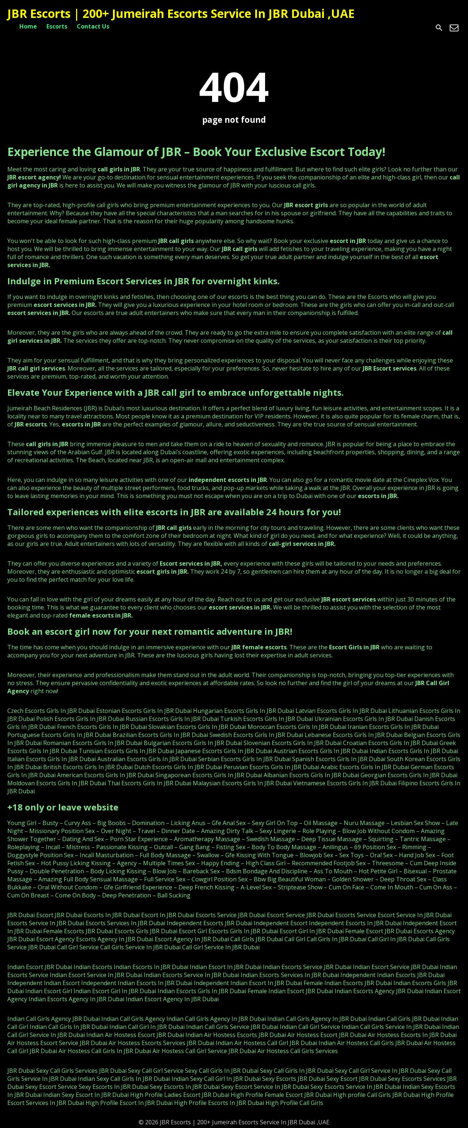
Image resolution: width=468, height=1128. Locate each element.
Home (28, 26)
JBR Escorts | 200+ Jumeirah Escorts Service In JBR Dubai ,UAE (181, 13)
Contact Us (93, 26)
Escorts (56, 26)
